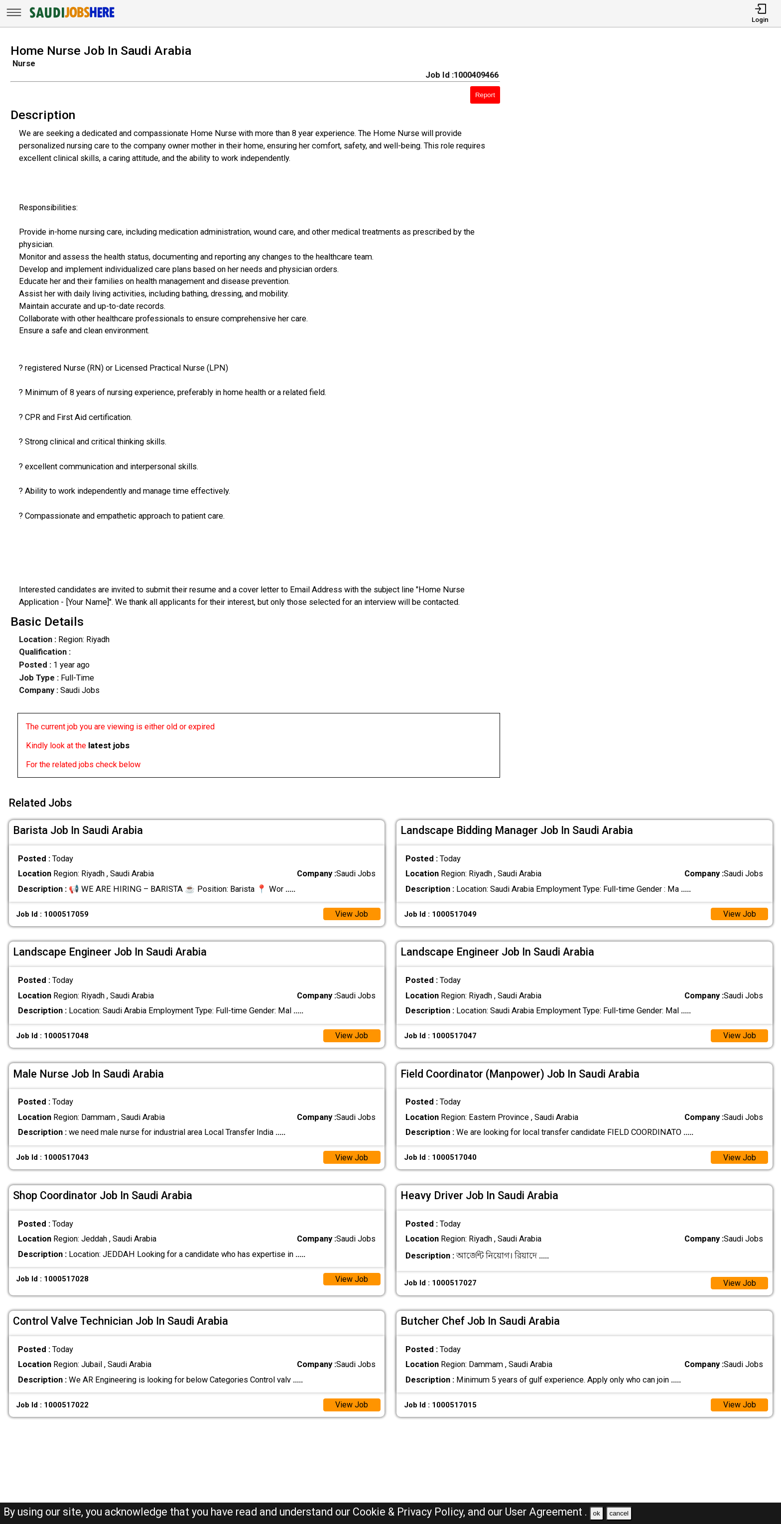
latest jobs (109, 745)
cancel (619, 1513)
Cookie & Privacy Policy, (410, 1512)
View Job (351, 912)
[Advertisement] (651, 414)
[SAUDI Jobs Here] (71, 17)
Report (485, 95)
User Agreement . (546, 1512)
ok (596, 1513)
